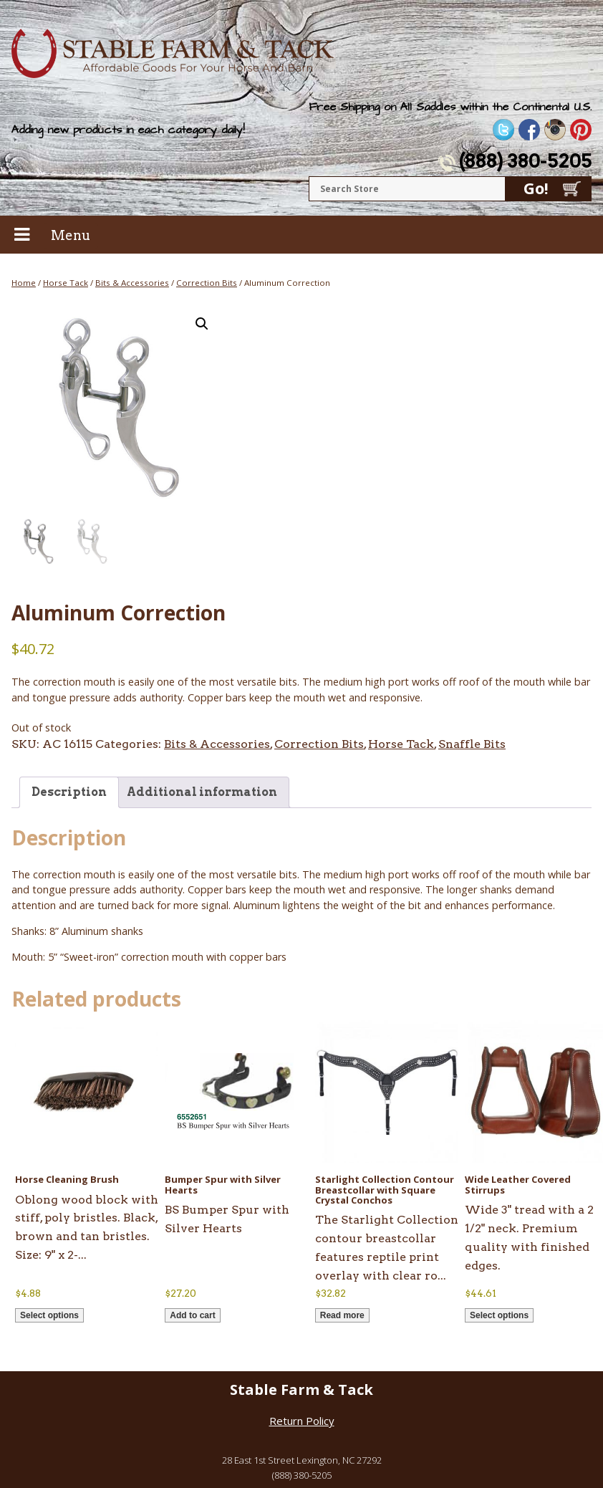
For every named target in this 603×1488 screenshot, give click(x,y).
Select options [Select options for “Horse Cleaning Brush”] (49, 1315)
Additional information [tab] (202, 792)
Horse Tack (65, 282)
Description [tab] (69, 792)
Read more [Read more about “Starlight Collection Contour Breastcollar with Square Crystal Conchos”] (342, 1315)
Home (23, 282)
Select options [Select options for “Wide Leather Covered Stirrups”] (499, 1315)
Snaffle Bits (472, 744)
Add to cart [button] (192, 1315)
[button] (202, 324)
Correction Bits (206, 282)
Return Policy (301, 1420)
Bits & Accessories (132, 282)
